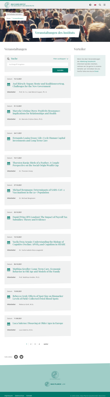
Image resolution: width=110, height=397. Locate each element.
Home (8, 18)
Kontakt (29, 396)
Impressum (9, 396)
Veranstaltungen (17, 18)
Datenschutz (19, 396)
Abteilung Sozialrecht (87, 61)
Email (96, 71)
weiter (46, 344)
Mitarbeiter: (11, 92)
